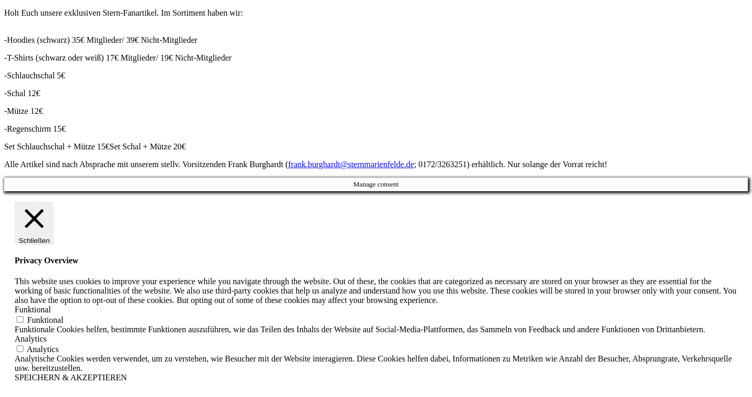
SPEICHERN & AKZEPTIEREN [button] (71, 377)
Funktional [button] (33, 309)
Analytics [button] (30, 338)
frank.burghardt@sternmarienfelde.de (351, 164)
